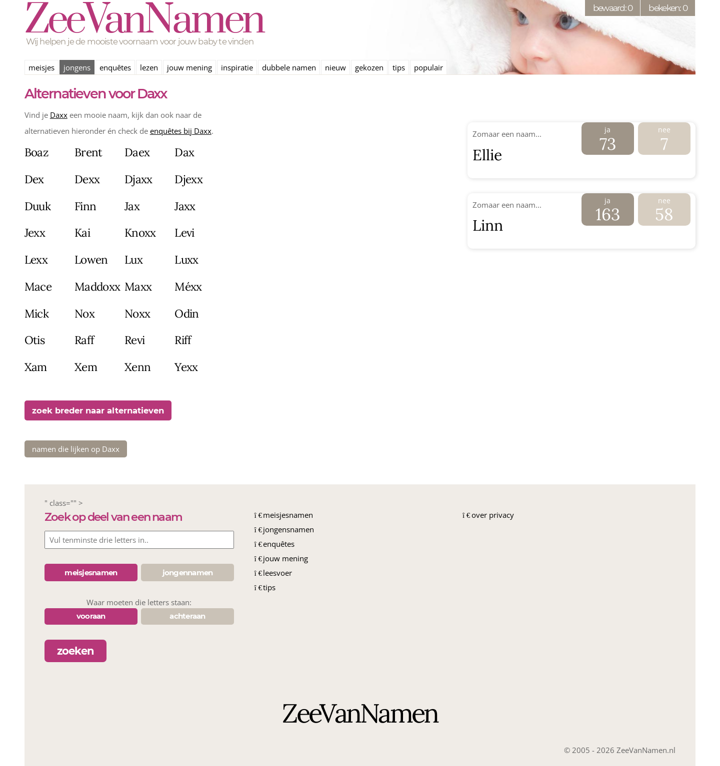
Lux (133, 259)
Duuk (37, 206)
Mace (38, 286)
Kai (82, 232)
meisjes (41, 67)
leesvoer (277, 573)
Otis (34, 340)
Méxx (188, 286)
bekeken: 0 (667, 7)
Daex (137, 152)
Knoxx (140, 232)
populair (428, 67)
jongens (77, 67)
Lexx (36, 259)
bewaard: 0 (612, 7)
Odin (186, 313)
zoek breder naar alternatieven (98, 410)
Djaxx (138, 179)
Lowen (91, 259)
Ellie (487, 154)
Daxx (59, 115)
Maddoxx (97, 286)
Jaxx (184, 206)
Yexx (186, 367)
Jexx (34, 232)
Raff (84, 340)
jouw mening (189, 67)
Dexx (87, 179)
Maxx (138, 286)
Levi (184, 232)
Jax (132, 206)
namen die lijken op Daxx (76, 449)
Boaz (36, 152)
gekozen (369, 67)
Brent (88, 152)
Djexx (188, 179)
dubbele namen (289, 67)
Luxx (186, 259)
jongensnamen (288, 529)
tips (398, 67)
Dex (34, 179)
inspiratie (237, 67)
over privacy (493, 515)
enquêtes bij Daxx (181, 131)
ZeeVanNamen (144, 21)
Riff (182, 340)
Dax (184, 152)
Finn (85, 206)
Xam (35, 367)
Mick (36, 313)
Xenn (137, 367)
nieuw (335, 67)
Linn (487, 225)
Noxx (137, 313)
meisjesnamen (288, 515)
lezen (149, 67)
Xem (85, 367)
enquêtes (115, 67)
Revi (134, 340)
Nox (84, 313)
